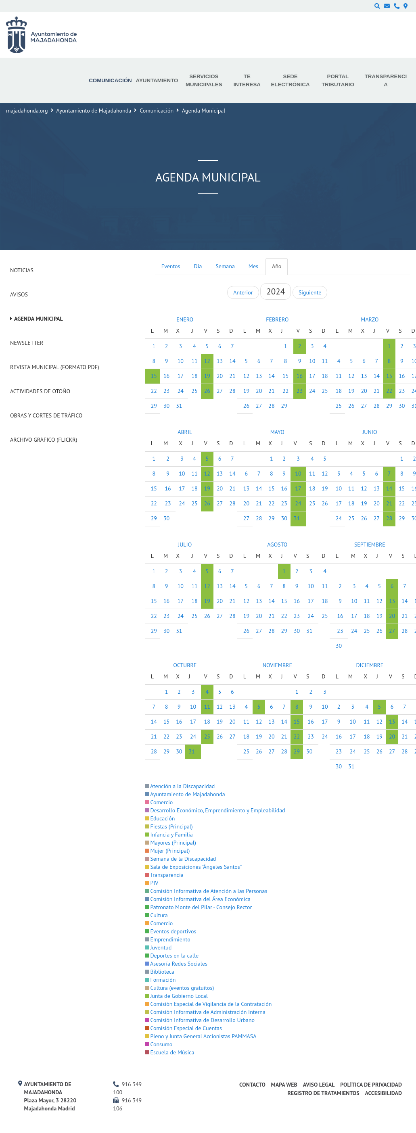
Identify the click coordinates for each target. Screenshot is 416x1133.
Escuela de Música (169, 1052)
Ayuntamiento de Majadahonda (94, 110)
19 (207, 376)
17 (181, 376)
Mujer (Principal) (167, 850)
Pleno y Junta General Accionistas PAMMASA (201, 1036)
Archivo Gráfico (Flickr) (43, 439)
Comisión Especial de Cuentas (183, 1028)
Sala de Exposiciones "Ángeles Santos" (193, 866)
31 (179, 405)
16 (166, 376)
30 (166, 405)
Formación (160, 979)
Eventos (170, 266)
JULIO (185, 544)
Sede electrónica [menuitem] (290, 80)
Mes (253, 266)
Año (276, 266)
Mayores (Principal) (170, 842)
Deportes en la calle (172, 955)
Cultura (156, 915)
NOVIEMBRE (277, 665)
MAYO (277, 432)
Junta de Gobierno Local (176, 995)
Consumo (159, 1044)
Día (198, 266)
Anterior (243, 292)
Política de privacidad (371, 1084)
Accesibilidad (383, 1093)
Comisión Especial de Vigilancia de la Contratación (208, 1004)
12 (207, 361)
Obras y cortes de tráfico (46, 415)
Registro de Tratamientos (323, 1093)
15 (154, 376)
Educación (160, 818)
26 (207, 390)
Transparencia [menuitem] (386, 80)
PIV (152, 883)
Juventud (158, 947)
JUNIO (369, 432)
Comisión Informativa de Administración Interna (205, 1012)
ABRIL (185, 432)
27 (220, 390)
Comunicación (157, 110)
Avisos (19, 294)
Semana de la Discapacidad (180, 858)
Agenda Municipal (38, 318)
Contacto (252, 1084)
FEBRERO (277, 319)
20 (220, 376)
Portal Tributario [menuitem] (338, 80)
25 (194, 390)
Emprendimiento (167, 939)
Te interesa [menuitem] (247, 80)
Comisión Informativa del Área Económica (198, 899)
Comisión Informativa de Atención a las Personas (206, 891)
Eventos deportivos (171, 931)
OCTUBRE (185, 665)
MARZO (369, 319)
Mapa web (284, 1084)
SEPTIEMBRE (369, 544)
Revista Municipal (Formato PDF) (54, 367)
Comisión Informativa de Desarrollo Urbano (200, 1020)
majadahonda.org (27, 110)
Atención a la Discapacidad (180, 786)
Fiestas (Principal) (169, 826)
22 (154, 390)
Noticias (21, 270)
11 (194, 361)
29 (154, 405)
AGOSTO (277, 544)
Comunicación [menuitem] (110, 80)
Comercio (159, 802)
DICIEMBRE (369, 665)
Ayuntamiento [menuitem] (157, 80)
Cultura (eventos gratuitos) (179, 987)
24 (181, 390)
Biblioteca (159, 971)
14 (271, 376)
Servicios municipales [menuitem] (204, 80)
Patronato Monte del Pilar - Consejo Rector (198, 907)
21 (271, 390)
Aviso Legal (319, 1084)
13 (220, 361)
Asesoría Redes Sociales (176, 963)
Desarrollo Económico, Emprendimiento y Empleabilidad (215, 810)
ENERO (184, 319)
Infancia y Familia (169, 834)
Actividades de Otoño (40, 391)
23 (166, 390)
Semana (224, 266)
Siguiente (310, 292)
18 (194, 376)
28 (271, 405)
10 (181, 361)
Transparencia (164, 874)
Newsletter (26, 342)
